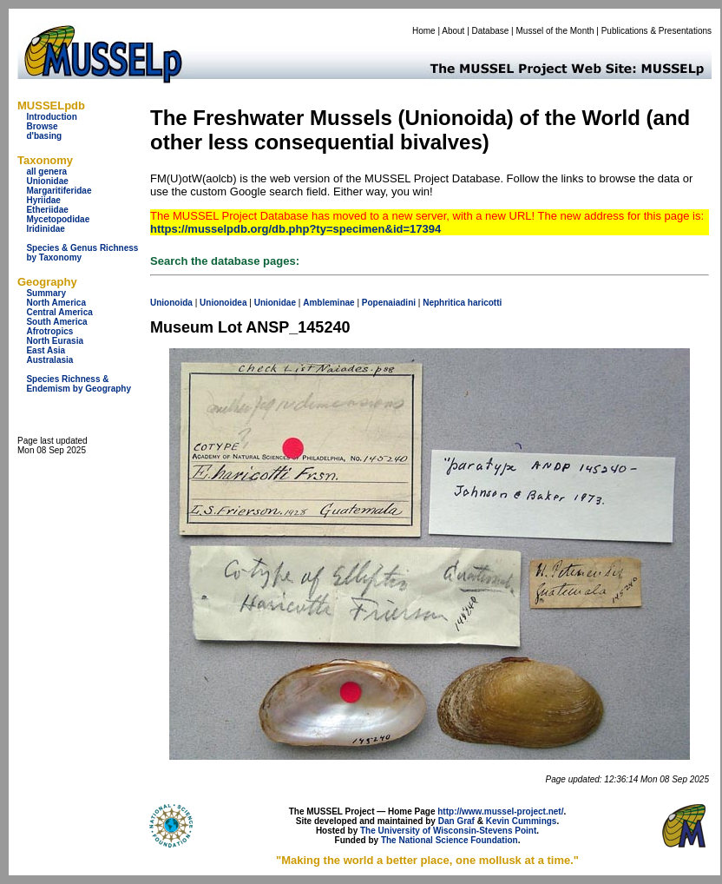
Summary (46, 293)
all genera (46, 171)
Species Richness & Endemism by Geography (78, 383)
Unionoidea (223, 302)
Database (490, 31)
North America (56, 302)
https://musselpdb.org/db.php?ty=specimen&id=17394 (295, 228)
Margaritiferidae (58, 190)
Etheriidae (47, 209)
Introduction (51, 117)
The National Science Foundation (449, 840)
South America (56, 322)
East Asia (45, 350)
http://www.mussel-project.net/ (500, 811)
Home (424, 31)
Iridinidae (45, 229)
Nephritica (444, 302)
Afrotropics (49, 331)
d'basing (44, 136)
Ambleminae (328, 302)
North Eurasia (54, 341)
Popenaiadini (389, 302)
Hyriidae (43, 200)
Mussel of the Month (555, 31)
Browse (41, 126)
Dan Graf (456, 821)
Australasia (49, 360)
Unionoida (171, 302)
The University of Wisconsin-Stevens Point (448, 830)
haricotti (485, 302)
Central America (59, 312)
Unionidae (47, 181)
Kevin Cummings (521, 821)
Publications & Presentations (656, 31)
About (453, 31)
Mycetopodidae (57, 219)
